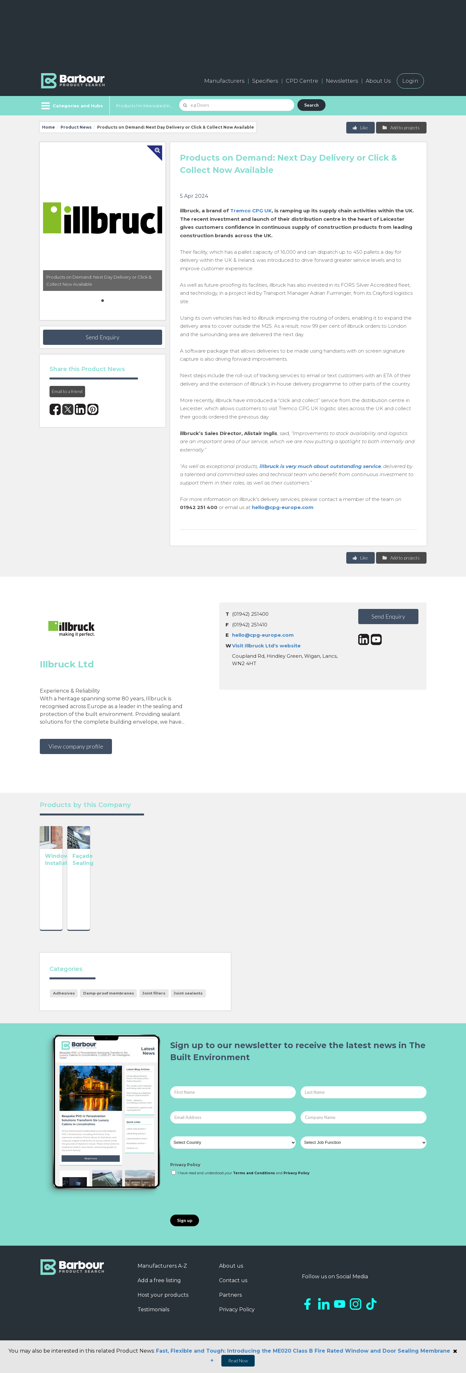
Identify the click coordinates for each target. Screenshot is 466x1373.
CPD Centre (302, 81)
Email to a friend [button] (67, 391)
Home (48, 127)
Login (410, 81)
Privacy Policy (185, 1172)
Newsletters (342, 81)
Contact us (233, 1288)
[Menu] (71, 105)
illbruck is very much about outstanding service (320, 466)
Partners (230, 1302)
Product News (76, 127)
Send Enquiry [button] (102, 337)
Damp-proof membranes (108, 1000)
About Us (378, 81)
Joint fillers (153, 1000)
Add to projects (401, 127)
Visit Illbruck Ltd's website (266, 646)
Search (311, 105)
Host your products (163, 1302)
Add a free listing (159, 1288)
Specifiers (265, 81)
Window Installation (73, 907)
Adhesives (64, 1000)
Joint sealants (188, 1000)
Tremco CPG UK (251, 211)
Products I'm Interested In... (144, 105)
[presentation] (219, 1203)
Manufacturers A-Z (162, 1273)
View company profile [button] (76, 746)
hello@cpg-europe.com (283, 507)
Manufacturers (224, 81)
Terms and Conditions (254, 1180)
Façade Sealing (144, 907)
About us (231, 1273)
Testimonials (153, 1317)
